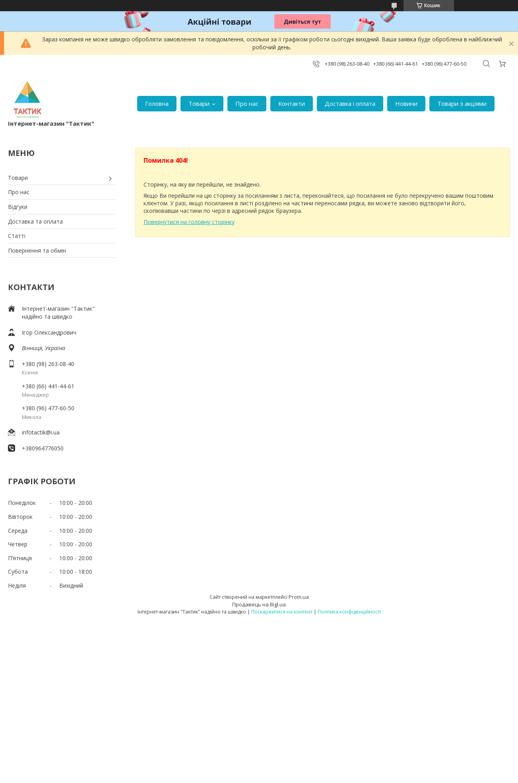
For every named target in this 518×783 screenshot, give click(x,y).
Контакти (291, 103)
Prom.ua (299, 596)
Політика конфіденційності (349, 611)
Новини (406, 103)
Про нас (246, 103)
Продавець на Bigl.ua (259, 604)
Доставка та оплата (35, 221)
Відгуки (17, 206)
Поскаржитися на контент (281, 611)
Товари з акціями (462, 103)
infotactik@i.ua (41, 432)
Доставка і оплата (350, 103)
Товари (199, 103)
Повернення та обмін (37, 250)
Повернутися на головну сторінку (189, 222)
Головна (157, 103)
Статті (16, 236)
